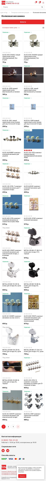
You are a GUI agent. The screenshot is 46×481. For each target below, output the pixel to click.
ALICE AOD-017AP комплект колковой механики (33, 219)
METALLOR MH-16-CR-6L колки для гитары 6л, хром (11, 284)
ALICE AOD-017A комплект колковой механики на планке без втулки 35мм (11, 220)
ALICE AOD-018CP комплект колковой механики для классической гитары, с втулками (11, 253)
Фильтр (23, 22)
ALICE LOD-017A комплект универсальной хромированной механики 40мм (33, 155)
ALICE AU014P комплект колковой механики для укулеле (32, 188)
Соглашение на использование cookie (13, 474)
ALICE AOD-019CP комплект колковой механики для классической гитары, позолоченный (33, 318)
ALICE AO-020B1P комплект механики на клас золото (11, 317)
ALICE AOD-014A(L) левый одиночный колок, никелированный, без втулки (11, 57)
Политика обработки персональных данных (14, 471)
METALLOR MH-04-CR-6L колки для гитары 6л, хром (11, 350)
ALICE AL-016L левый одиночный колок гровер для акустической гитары (11, 122)
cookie (30, 467)
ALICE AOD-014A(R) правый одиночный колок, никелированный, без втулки (33, 57)
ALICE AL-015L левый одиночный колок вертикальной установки (32, 90)
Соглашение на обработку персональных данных (16, 473)
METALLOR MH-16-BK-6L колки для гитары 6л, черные (32, 285)
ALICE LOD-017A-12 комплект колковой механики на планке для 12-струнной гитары (33, 382)
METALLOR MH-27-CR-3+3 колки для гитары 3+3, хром (33, 350)
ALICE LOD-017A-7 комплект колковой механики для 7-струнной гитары (12, 188)
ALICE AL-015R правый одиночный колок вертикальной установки (11, 90)
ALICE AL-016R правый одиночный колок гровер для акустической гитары (33, 122)
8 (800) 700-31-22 (12, 3)
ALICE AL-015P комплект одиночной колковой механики (32, 415)
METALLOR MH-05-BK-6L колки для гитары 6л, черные (10, 381)
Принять (22, 476)
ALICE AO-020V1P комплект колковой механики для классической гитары (11, 415)
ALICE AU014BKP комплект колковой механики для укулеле (11, 154)
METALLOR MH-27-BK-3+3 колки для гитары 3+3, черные (33, 252)
